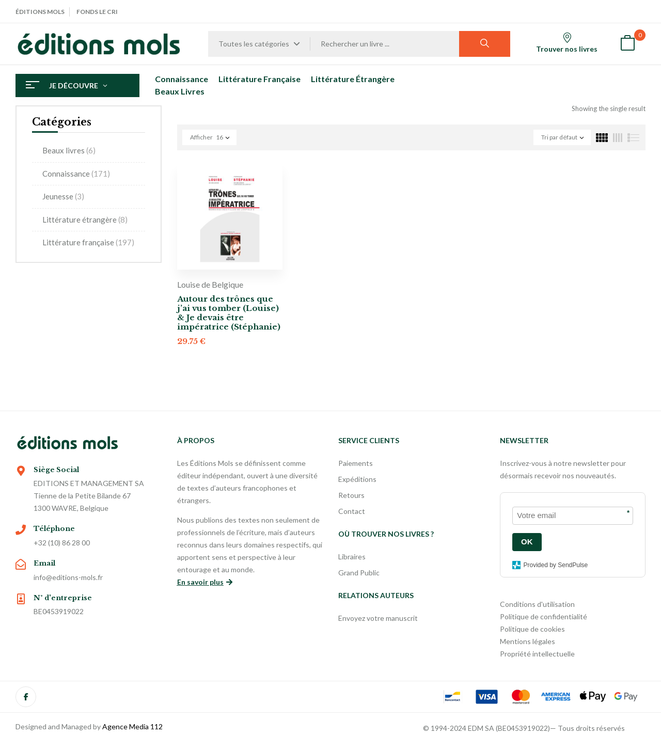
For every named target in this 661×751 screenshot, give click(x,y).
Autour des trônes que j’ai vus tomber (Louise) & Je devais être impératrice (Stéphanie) (228, 313)
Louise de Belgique (210, 284)
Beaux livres (69, 150)
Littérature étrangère (85, 219)
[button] (627, 44)
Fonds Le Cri (97, 11)
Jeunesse (63, 196)
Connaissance (76, 173)
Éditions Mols (40, 11)
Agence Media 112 (132, 726)
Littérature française (88, 242)
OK (527, 541)
